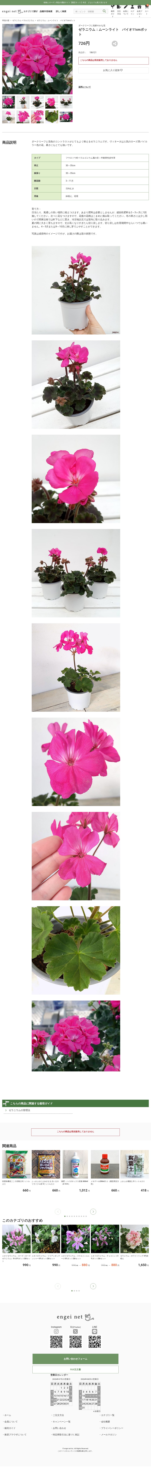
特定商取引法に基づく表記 (66, 1434)
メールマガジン (109, 1434)
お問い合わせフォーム (75, 1358)
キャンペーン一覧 (61, 1421)
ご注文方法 (58, 1415)
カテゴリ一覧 (107, 1415)
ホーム (7, 1415)
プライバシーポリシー (112, 1428)
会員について (11, 1421)
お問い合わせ (59, 1428)
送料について (84, 87)
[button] (93, 1212)
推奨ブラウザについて (15, 1434)
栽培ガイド (9, 1428)
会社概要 (105, 1421)
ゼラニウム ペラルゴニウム (23, 20)
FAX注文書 (75, 1369)
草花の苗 (5, 20)
